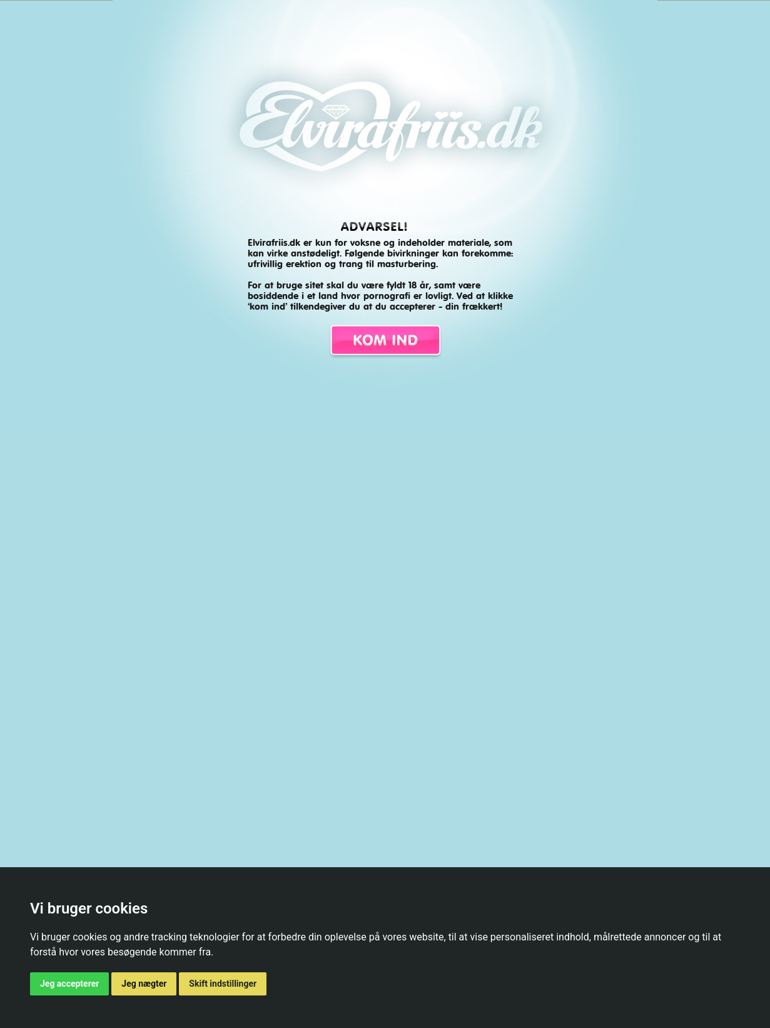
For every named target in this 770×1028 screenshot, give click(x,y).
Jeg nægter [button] (143, 984)
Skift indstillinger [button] (222, 984)
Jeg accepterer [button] (69, 984)
